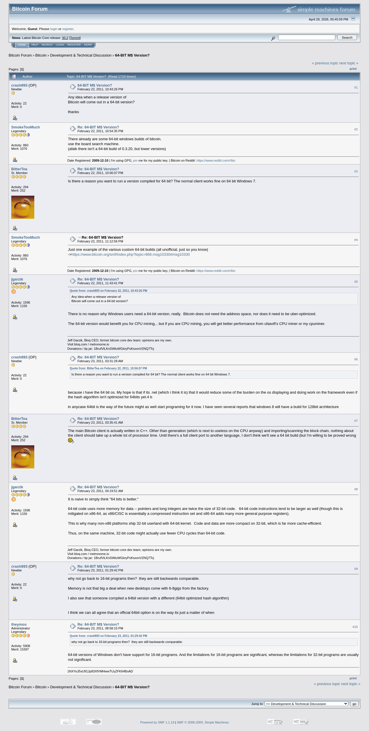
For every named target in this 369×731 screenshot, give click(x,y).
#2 (356, 129)
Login (60, 44)
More (88, 44)
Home (22, 44)
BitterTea (19, 169)
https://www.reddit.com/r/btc (216, 160)
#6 (356, 359)
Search (47, 44)
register (67, 29)
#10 (355, 627)
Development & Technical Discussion (81, 55)
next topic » (349, 63)
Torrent (75, 38)
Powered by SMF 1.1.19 (157, 722)
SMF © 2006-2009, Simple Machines (203, 722)
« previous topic (325, 63)
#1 (356, 87)
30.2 (65, 38)
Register (74, 44)
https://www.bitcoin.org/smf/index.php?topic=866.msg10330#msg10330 (130, 254)
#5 (356, 281)
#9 (356, 569)
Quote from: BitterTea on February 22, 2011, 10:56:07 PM (108, 368)
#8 (356, 489)
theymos (19, 624)
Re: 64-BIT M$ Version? (98, 127)
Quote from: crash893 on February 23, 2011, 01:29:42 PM (108, 635)
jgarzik (17, 279)
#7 (356, 421)
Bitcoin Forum (20, 55)
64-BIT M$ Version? (132, 55)
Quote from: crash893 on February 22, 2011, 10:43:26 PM (108, 290)
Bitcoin (41, 55)
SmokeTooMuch (25, 127)
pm (135, 160)
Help (34, 44)
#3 (356, 171)
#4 (356, 240)
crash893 (19, 85)
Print (353, 68)
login (54, 29)
